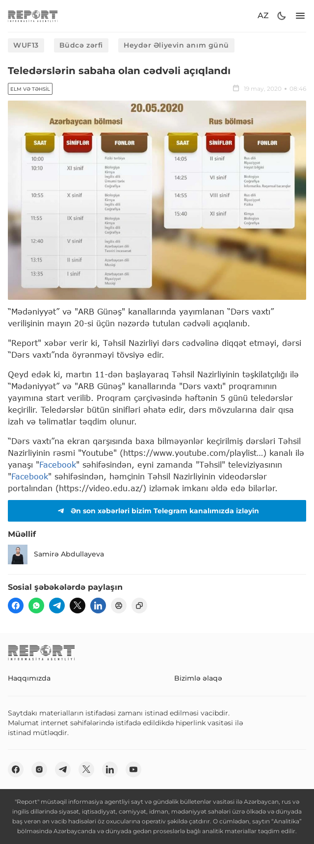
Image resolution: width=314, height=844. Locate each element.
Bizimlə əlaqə (198, 678)
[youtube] (133, 769)
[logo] (33, 16)
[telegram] (57, 605)
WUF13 (26, 45)
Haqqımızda (29, 678)
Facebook (57, 464)
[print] (119, 605)
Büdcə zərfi (81, 45)
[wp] (36, 605)
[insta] (39, 769)
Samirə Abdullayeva (56, 554)
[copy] (139, 605)
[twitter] (77, 605)
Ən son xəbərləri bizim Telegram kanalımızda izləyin (157, 511)
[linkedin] (98, 605)
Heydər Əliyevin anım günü (176, 45)
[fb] (16, 605)
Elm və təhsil (30, 89)
